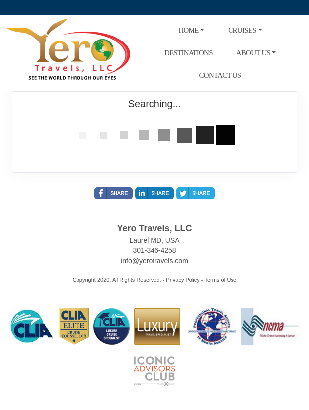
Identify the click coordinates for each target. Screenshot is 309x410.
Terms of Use (220, 280)
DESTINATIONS (188, 53)
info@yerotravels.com (154, 261)
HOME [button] (188, 30)
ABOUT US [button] (253, 53)
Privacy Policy (182, 280)
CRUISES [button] (242, 30)
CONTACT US (220, 75)
